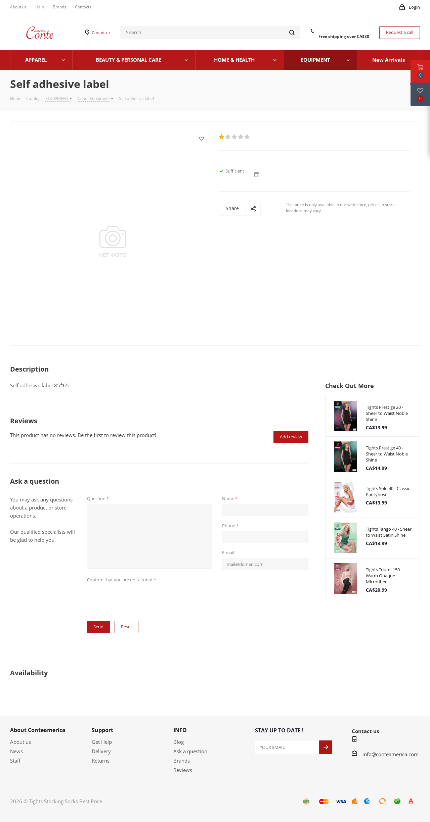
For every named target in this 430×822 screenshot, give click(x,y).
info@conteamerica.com (390, 754)
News (16, 751)
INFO (180, 730)
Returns (101, 760)
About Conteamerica (38, 730)
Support (102, 730)
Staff (15, 760)
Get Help (102, 741)
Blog (178, 741)
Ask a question (190, 751)
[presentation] (138, 598)
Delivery (101, 751)
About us (20, 741)
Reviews (182, 770)
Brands (181, 760)
